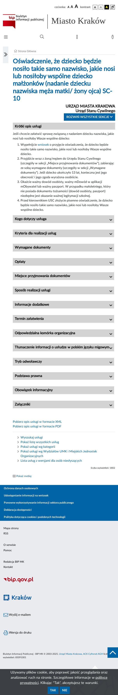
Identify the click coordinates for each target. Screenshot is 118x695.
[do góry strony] (113, 652)
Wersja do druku (17, 632)
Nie (64, 690)
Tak (53, 690)
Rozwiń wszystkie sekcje (89, 117)
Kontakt (8, 567)
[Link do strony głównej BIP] (59, 21)
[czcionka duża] (76, 6)
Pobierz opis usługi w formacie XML (37, 421)
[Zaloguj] (113, 37)
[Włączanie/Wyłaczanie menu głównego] (6, 37)
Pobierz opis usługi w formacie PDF (37, 426)
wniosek (44, 144)
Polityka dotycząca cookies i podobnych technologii (34, 517)
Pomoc (7, 550)
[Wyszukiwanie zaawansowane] (42, 37)
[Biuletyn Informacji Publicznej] (59, 582)
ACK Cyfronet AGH (93, 654)
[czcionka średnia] (72, 7)
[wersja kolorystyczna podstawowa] (95, 7)
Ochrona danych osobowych (21, 488)
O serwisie (9, 545)
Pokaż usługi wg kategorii (38, 446)
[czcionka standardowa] (68, 7)
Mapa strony (11, 528)
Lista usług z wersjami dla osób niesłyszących (51, 460)
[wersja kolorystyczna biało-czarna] (100, 7)
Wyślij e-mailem (17, 615)
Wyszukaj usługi (32, 437)
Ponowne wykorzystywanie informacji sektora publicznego (39, 502)
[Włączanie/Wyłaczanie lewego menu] (5, 55)
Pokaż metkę (23, 476)
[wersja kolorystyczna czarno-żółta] (106, 7)
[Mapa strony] (77, 37)
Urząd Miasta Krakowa (70, 654)
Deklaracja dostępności (18, 510)
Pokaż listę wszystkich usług (40, 442)
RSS (5, 533)
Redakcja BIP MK (13, 562)
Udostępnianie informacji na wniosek (26, 495)
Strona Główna (27, 51)
